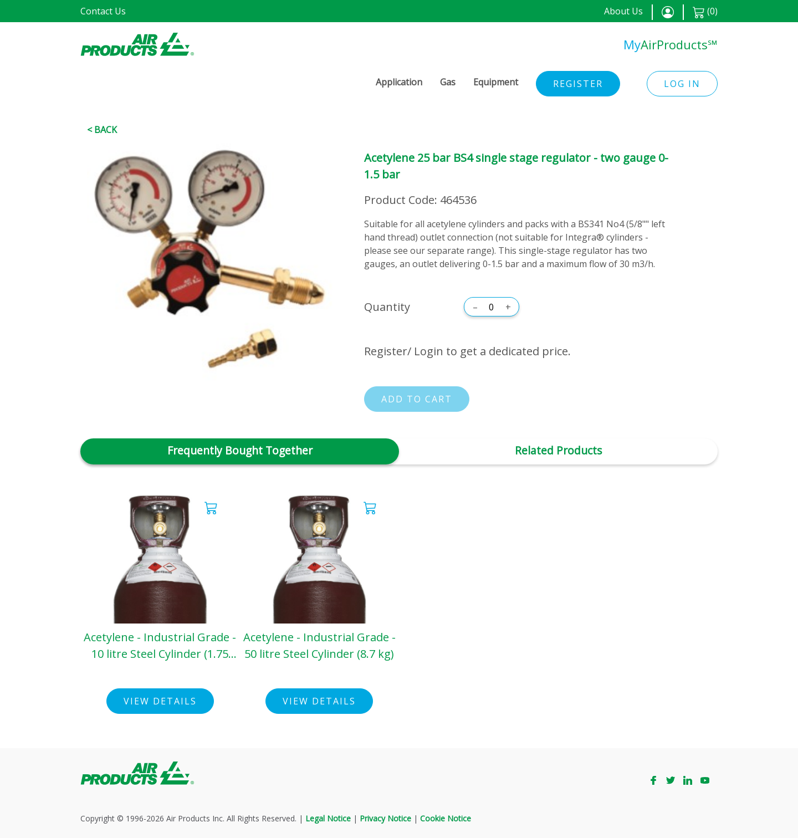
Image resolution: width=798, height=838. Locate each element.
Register (578, 84)
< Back (102, 130)
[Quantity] (491, 307)
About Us (623, 11)
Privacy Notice (385, 818)
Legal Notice (328, 818)
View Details (160, 701)
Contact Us (103, 11)
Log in (682, 84)
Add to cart (416, 399)
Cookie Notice (445, 818)
